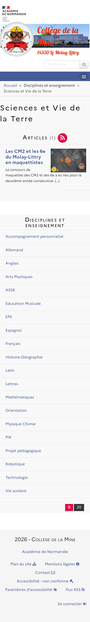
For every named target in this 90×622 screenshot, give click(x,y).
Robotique (15, 464)
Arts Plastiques (18, 277)
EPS (8, 317)
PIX (8, 437)
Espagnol (13, 330)
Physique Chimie (20, 424)
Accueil (10, 85)
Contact (45, 573)
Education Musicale (23, 304)
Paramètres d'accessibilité (31, 590)
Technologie (16, 478)
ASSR (10, 290)
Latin (10, 370)
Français (12, 344)
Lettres (11, 384)
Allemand (14, 250)
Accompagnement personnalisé (34, 236)
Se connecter (72, 604)
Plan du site (23, 564)
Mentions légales (62, 564)
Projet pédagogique (23, 451)
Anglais (11, 263)
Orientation (16, 410)
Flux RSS (75, 590)
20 (79, 507)
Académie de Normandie (45, 552)
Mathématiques (19, 397)
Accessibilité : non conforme (45, 581)
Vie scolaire (15, 491)
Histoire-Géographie (24, 357)
